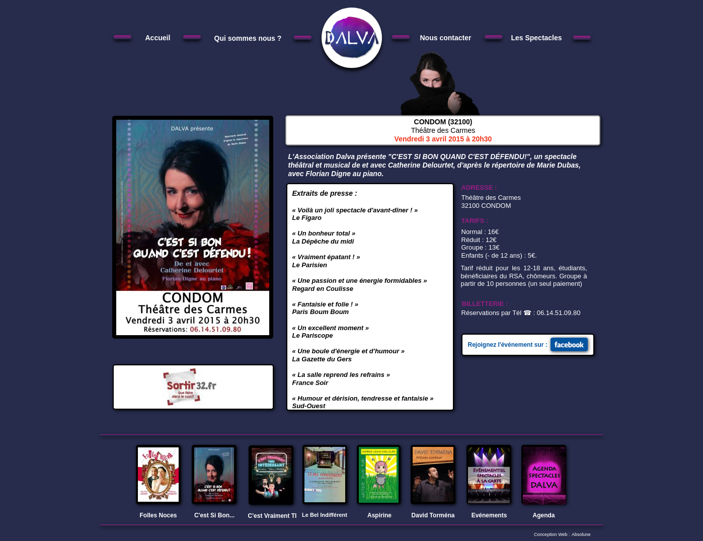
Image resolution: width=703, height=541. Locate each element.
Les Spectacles (536, 38)
